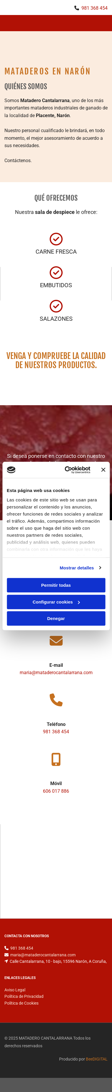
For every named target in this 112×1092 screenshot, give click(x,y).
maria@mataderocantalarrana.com (56, 672)
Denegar (56, 618)
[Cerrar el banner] (103, 470)
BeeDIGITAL (97, 1059)
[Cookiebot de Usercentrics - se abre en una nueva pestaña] (67, 470)
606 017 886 (56, 791)
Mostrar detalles (77, 567)
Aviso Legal (14, 990)
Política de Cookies (21, 1003)
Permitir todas (56, 585)
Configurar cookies (56, 601)
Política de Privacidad (24, 996)
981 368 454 (94, 8)
